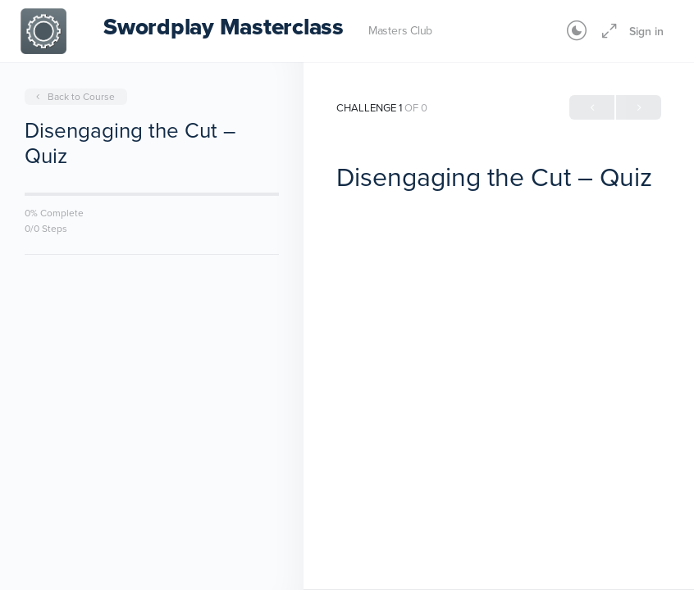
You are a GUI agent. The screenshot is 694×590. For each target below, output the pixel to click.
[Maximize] (606, 31)
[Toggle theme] (576, 31)
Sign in (646, 31)
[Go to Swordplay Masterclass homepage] (43, 29)
